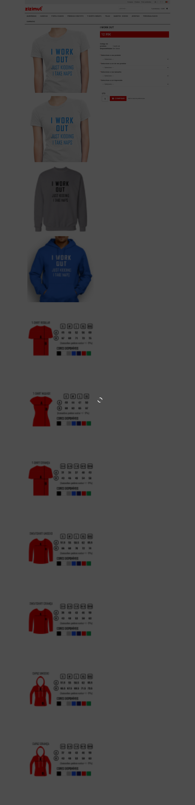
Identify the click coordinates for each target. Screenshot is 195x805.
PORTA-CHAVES (57, 16)
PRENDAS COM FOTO (75, 16)
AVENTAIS (135, 16)
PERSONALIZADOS (150, 16)
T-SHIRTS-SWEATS (94, 16)
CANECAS (44, 16)
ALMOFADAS (31, 16)
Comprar (118, 98)
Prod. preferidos (146, 2)
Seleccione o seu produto (111, 55)
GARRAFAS (31, 21)
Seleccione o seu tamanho (111, 72)
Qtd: (104, 93)
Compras (130, 2)
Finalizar (137, 2)
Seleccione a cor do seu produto (113, 63)
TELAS (107, 16)
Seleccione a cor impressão (111, 80)
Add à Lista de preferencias (136, 98)
